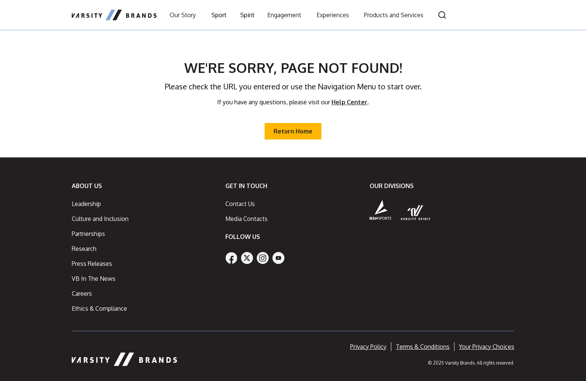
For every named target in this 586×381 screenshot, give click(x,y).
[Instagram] (263, 258)
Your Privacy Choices (486, 346)
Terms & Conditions (423, 346)
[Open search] (442, 14)
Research (84, 248)
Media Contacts (246, 218)
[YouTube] (278, 258)
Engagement (284, 15)
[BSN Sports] (381, 209)
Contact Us (240, 204)
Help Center (349, 102)
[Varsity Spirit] (416, 212)
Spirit (247, 15)
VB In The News (93, 278)
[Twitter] (247, 258)
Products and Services (393, 15)
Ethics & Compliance (99, 308)
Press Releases (92, 263)
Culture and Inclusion (100, 218)
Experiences (333, 15)
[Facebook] (231, 258)
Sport (219, 15)
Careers (82, 293)
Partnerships (88, 233)
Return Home (293, 131)
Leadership (86, 204)
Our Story (183, 15)
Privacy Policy (368, 346)
